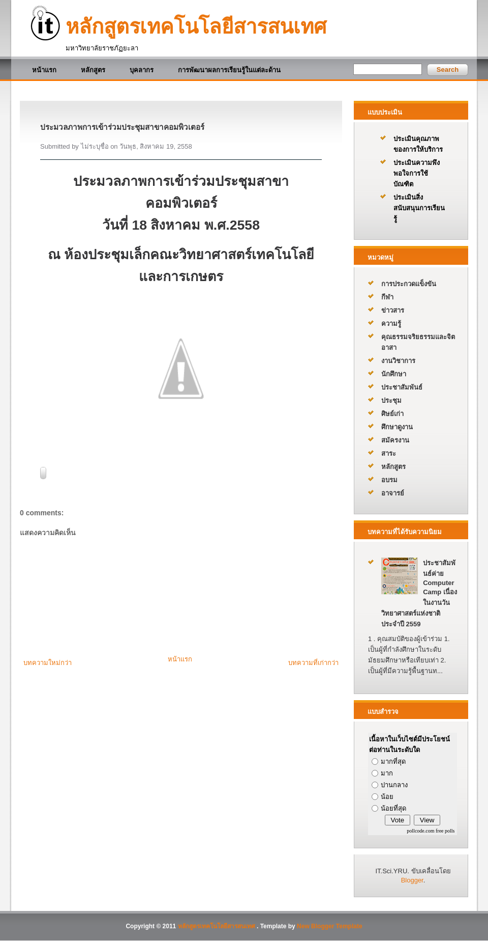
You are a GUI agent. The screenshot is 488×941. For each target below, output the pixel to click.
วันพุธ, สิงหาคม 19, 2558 (155, 146)
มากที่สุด (393, 761)
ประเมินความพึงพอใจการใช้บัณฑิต (416, 173)
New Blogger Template (329, 926)
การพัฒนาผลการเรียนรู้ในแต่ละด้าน (229, 70)
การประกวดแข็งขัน (408, 284)
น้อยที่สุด (393, 808)
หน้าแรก (44, 70)
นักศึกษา (393, 374)
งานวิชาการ (398, 361)
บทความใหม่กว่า (47, 663)
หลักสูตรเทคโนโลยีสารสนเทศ (196, 26)
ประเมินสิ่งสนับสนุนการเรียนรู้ (419, 208)
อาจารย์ (392, 493)
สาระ (388, 453)
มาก (387, 773)
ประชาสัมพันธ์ (401, 387)
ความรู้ (391, 323)
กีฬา (387, 297)
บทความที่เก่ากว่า (313, 663)
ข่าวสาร (392, 310)
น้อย (387, 796)
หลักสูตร (93, 70)
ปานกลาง (394, 785)
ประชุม (391, 400)
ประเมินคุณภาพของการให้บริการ (418, 144)
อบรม (389, 480)
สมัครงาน (395, 440)
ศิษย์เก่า (392, 414)
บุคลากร (142, 70)
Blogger (412, 880)
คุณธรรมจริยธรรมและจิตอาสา (418, 342)
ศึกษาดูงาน (397, 427)
